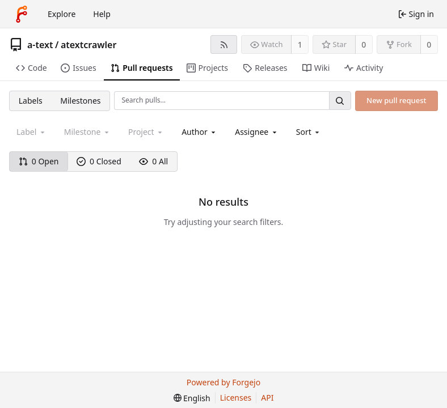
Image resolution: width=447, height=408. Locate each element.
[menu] (309, 131)
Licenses (236, 397)
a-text (40, 44)
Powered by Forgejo (223, 382)
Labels (31, 100)
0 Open (39, 161)
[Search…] (340, 100)
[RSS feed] (223, 44)
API (267, 397)
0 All (153, 161)
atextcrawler (88, 44)
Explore (61, 13)
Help (102, 13)
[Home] (21, 14)
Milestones (80, 100)
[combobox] (199, 131)
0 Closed (99, 161)
